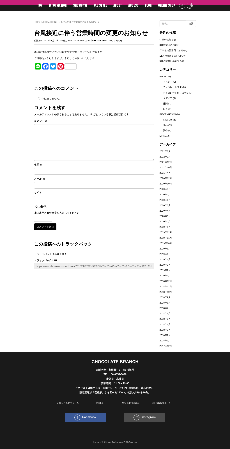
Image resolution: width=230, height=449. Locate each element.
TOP (39, 5)
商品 (165, 125)
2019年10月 (166, 243)
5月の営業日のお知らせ (172, 61)
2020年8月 (165, 189)
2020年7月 (165, 194)
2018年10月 (166, 292)
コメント (40, 120)
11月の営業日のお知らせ (172, 55)
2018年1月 (165, 340)
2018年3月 (165, 329)
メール (39, 178)
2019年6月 (165, 254)
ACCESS (133, 5)
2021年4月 (165, 173)
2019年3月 (165, 264)
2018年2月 (165, 335)
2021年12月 (166, 162)
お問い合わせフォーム (68, 403)
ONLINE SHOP (166, 5)
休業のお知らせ (168, 39)
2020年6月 (165, 200)
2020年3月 (165, 216)
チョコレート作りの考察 (176, 92)
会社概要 (99, 403)
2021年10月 (166, 167)
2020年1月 (165, 227)
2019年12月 (166, 232)
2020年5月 (165, 205)
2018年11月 (166, 286)
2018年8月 (165, 302)
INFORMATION (58, 5)
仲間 (165, 103)
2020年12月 (166, 178)
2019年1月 (165, 275)
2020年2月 (165, 221)
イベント (167, 81)
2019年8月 (165, 248)
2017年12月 (166, 346)
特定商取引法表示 (130, 403)
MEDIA (163, 136)
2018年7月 (165, 308)
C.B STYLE (100, 5)
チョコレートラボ (172, 87)
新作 (165, 130)
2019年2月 (165, 270)
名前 (38, 164)
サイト (38, 192)
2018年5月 (165, 319)
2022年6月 (165, 151)
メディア (167, 98)
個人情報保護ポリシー (162, 403)
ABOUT (117, 5)
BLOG (148, 5)
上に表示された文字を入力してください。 (58, 212)
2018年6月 (165, 313)
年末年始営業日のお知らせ (174, 50)
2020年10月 (166, 183)
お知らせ (118, 40)
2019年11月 (166, 238)
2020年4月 (165, 210)
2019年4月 (165, 259)
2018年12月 (166, 281)
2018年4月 (165, 324)
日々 (165, 109)
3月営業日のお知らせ (171, 45)
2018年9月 (165, 297)
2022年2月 (165, 156)
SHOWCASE (80, 5)
